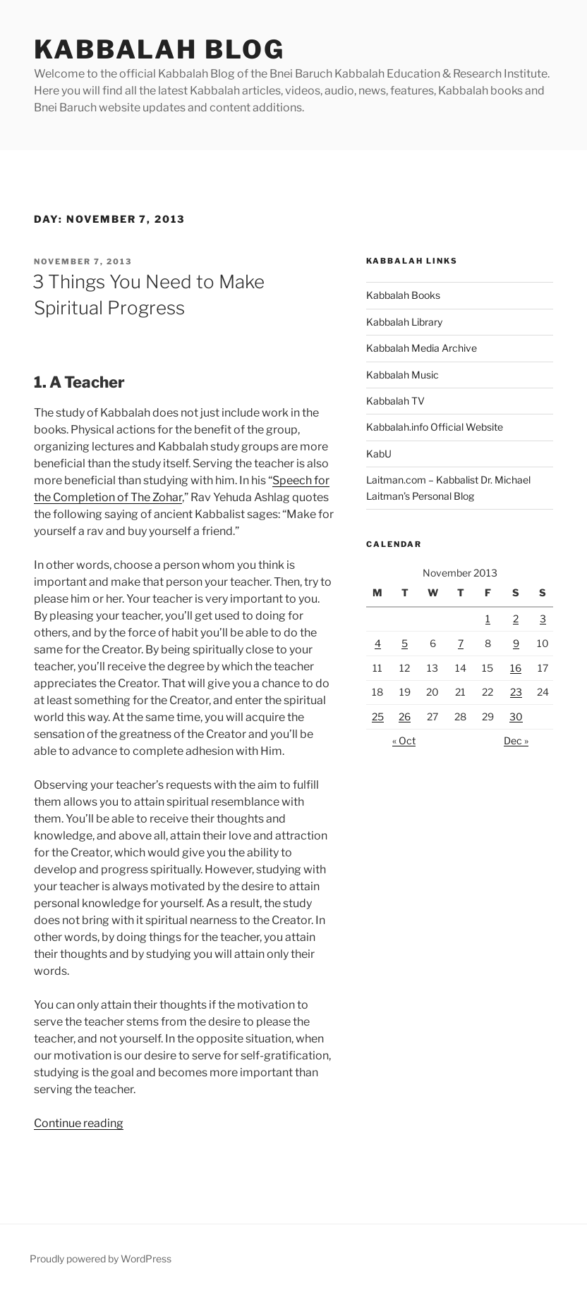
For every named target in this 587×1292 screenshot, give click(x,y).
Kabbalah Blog (159, 49)
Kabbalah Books (403, 295)
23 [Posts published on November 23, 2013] (516, 692)
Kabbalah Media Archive (421, 348)
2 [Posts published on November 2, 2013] (516, 619)
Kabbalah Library (404, 322)
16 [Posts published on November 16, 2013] (515, 668)
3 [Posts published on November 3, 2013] (543, 619)
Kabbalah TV (395, 401)
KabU (379, 454)
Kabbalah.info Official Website (434, 427)
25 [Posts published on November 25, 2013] (378, 716)
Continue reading (78, 1123)
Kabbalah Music (402, 375)
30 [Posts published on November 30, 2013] (516, 716)
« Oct (404, 740)
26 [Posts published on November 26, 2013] (405, 716)
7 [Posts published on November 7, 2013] (461, 643)
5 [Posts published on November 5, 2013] (404, 643)
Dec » (516, 740)
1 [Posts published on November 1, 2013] (487, 619)
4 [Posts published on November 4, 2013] (378, 643)
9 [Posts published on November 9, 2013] (516, 643)
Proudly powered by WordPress (100, 1259)
